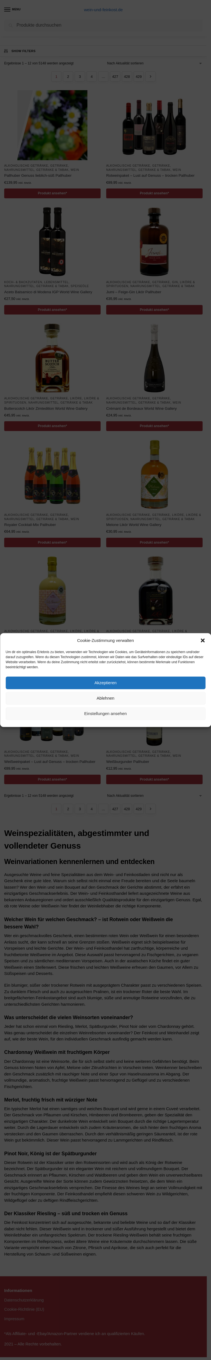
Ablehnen (105, 698)
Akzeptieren (105, 682)
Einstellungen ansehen (105, 713)
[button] (202, 640)
